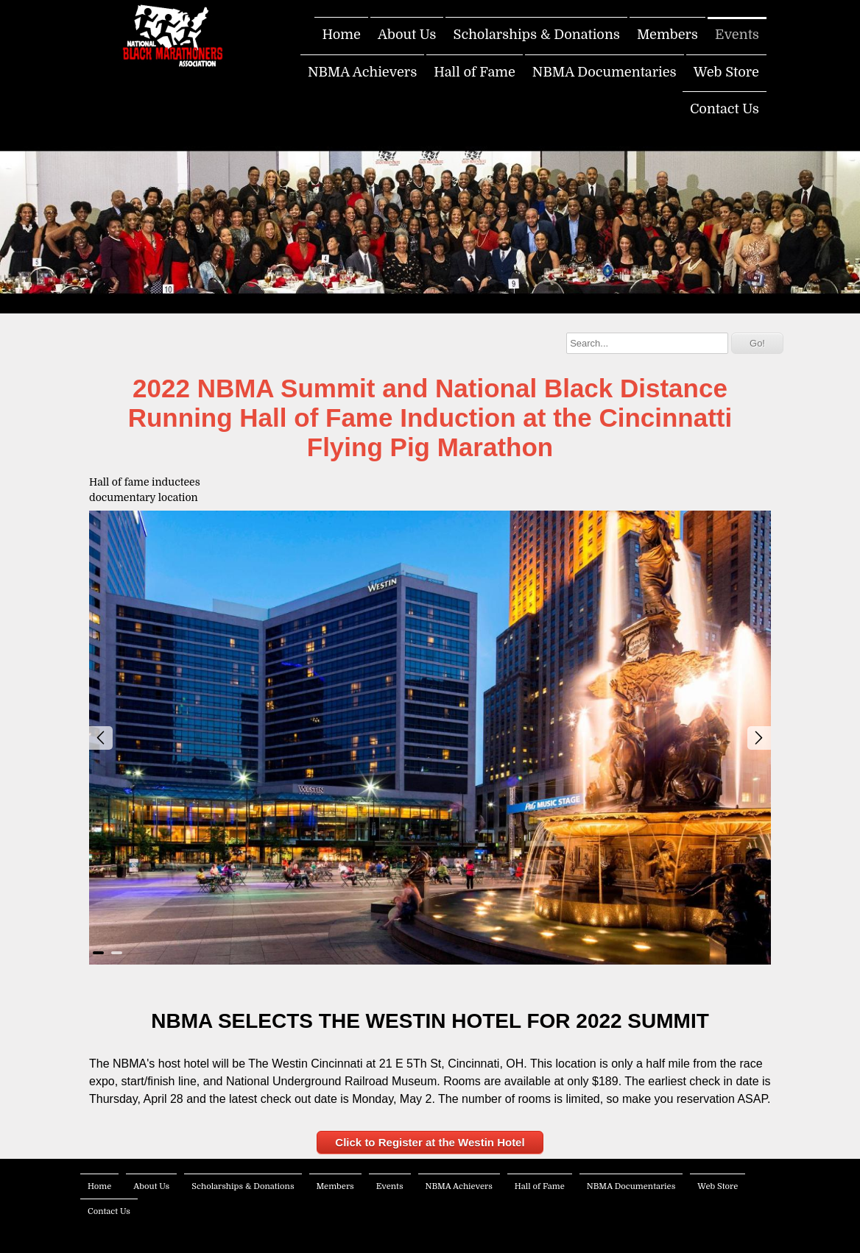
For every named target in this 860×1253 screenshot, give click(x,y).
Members (667, 34)
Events (737, 34)
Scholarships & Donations (536, 34)
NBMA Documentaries (604, 72)
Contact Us (724, 109)
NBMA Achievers (362, 72)
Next (759, 738)
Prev (101, 738)
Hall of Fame (474, 72)
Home (341, 34)
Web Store (726, 72)
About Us (407, 34)
